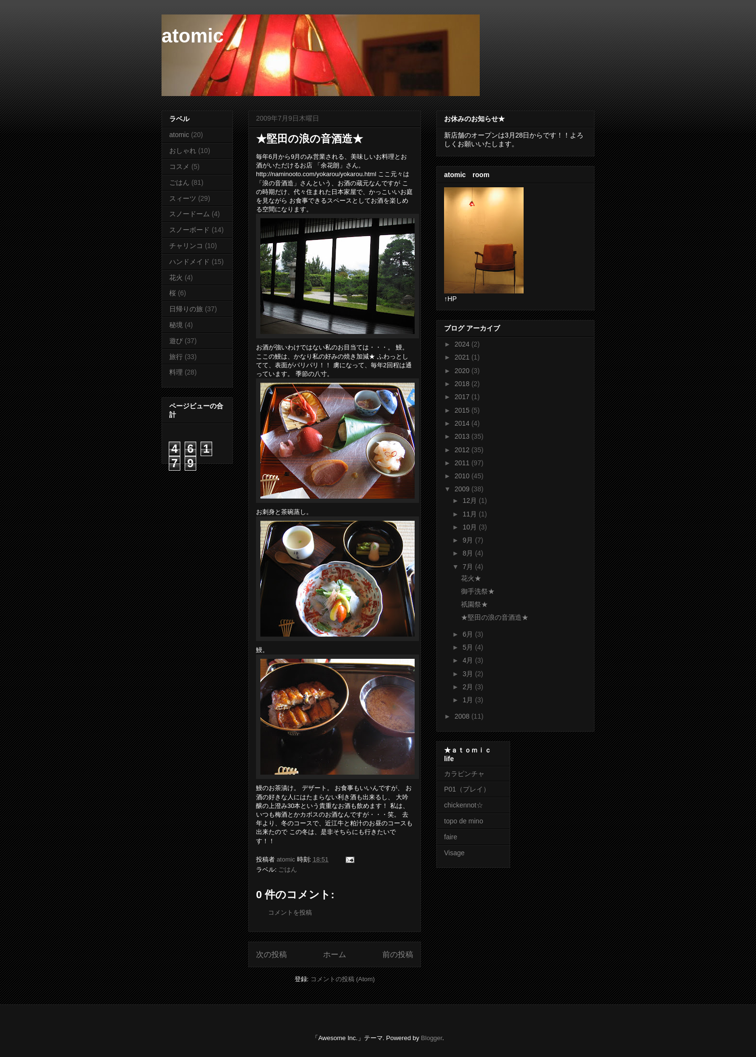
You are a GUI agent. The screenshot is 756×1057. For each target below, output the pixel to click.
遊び (176, 341)
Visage (454, 853)
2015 (463, 410)
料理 (176, 372)
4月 (468, 660)
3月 (468, 674)
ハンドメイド (189, 261)
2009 (463, 489)
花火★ (471, 578)
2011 (463, 463)
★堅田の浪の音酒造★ (494, 617)
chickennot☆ (463, 805)
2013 (463, 436)
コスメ (179, 166)
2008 (463, 716)
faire (454, 837)
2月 (468, 687)
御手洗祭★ (478, 591)
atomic (193, 35)
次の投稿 (271, 954)
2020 (463, 371)
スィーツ (182, 198)
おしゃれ (182, 150)
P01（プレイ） (467, 789)
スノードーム (189, 214)
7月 (468, 566)
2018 (463, 384)
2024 (463, 344)
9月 (468, 540)
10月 (470, 527)
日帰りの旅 (186, 309)
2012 (463, 450)
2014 (463, 423)
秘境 (176, 325)
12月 (470, 500)
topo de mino (463, 821)
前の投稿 (397, 954)
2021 (463, 357)
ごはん (287, 869)
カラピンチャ (464, 774)
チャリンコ (186, 246)
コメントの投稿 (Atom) (342, 979)
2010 (463, 476)
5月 (468, 647)
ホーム (334, 954)
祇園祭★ (474, 604)
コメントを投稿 (290, 912)
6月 (468, 634)
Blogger (431, 1038)
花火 (176, 277)
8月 (468, 553)
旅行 (176, 357)
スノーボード (189, 230)
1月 (468, 700)
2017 (463, 397)
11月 (470, 514)
